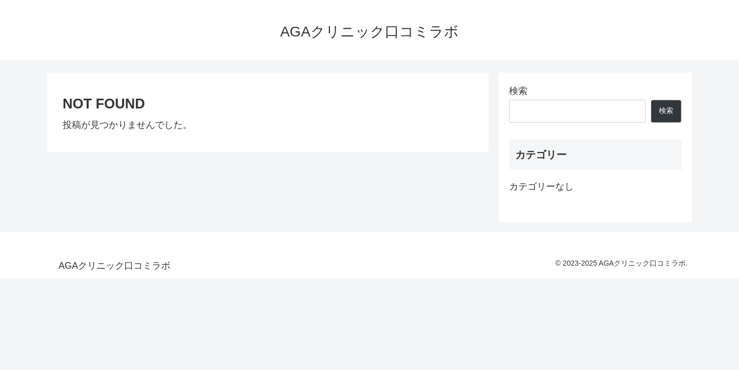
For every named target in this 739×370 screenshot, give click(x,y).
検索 (518, 91)
